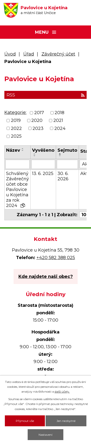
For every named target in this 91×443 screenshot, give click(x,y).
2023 (38, 128)
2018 (59, 112)
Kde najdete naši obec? (45, 276)
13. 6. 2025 (42, 173)
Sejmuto (67, 150)
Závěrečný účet (58, 54)
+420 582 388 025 (55, 257)
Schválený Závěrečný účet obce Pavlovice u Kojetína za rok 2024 (17, 189)
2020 (36, 120)
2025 (16, 136)
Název (13, 150)
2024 (60, 128)
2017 (39, 112)
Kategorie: (15, 112)
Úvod (10, 54)
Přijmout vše (25, 421)
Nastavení (45, 434)
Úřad (28, 54)
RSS (45, 95)
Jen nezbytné (66, 421)
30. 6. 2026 (63, 176)
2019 (16, 120)
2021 (58, 120)
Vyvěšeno (43, 150)
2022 (16, 128)
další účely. (62, 391)
